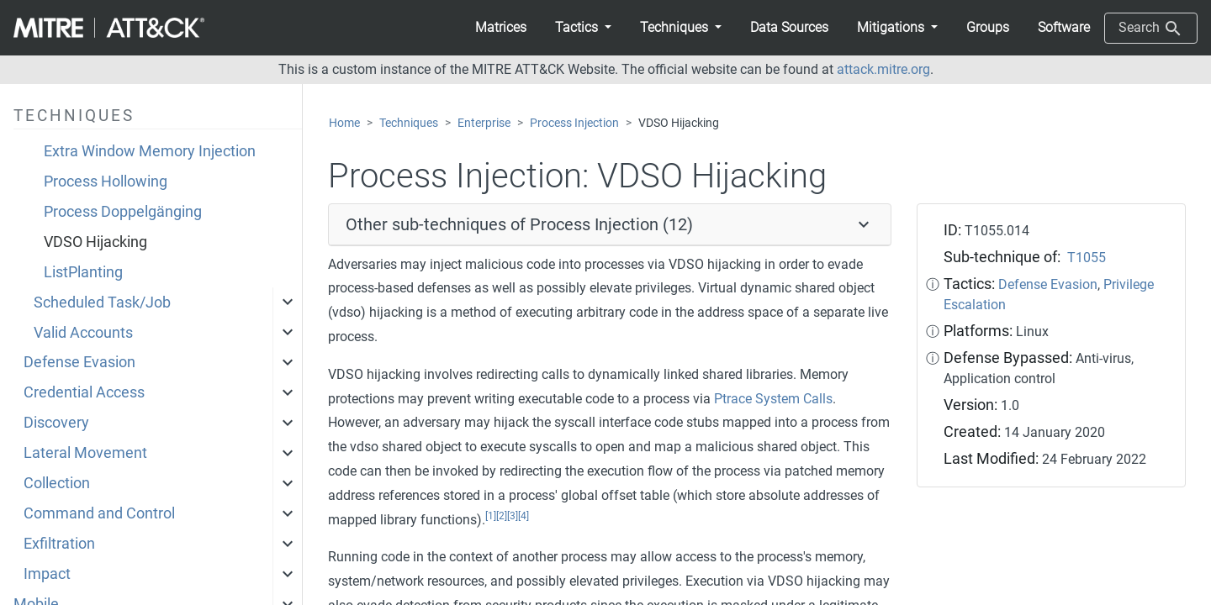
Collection (57, 483)
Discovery (56, 422)
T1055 (1086, 258)
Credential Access (84, 392)
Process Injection (574, 123)
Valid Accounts (83, 332)
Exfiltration (59, 543)
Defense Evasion (79, 362)
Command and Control (99, 513)
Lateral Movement (85, 453)
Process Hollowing (105, 181)
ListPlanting (83, 272)
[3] (512, 516)
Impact (47, 574)
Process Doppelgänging (123, 211)
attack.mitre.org (883, 69)
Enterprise (483, 123)
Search (1150, 28)
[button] (583, 28)
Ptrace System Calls (773, 399)
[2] (501, 516)
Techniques (408, 123)
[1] (490, 516)
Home (344, 123)
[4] (523, 516)
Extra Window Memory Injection (150, 151)
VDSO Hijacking (95, 242)
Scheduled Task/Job (102, 302)
